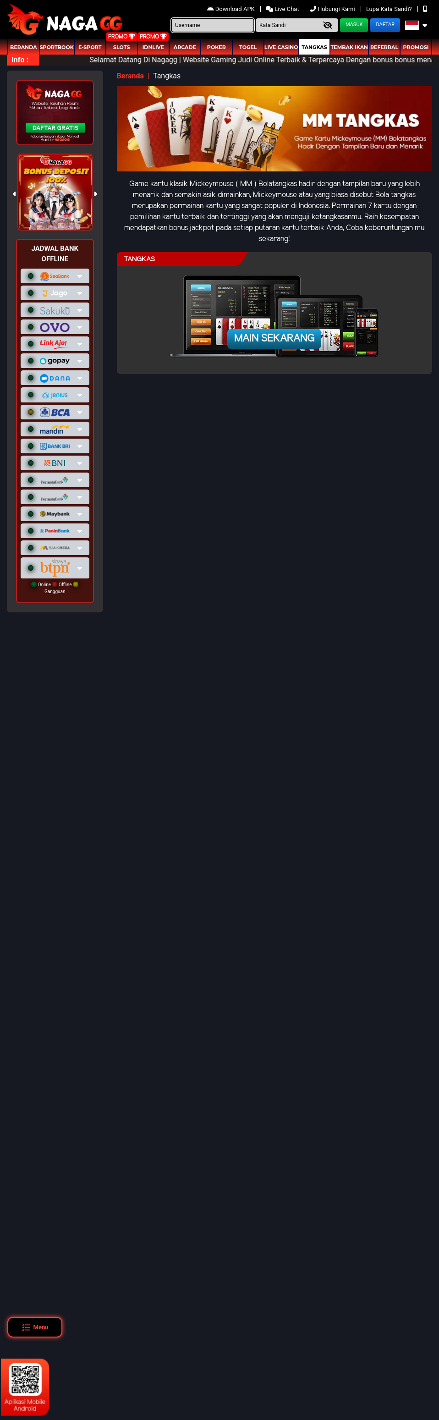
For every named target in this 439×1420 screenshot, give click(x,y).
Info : (19, 59)
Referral (384, 47)
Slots (121, 47)
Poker (216, 47)
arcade (185, 47)
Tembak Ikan (349, 47)
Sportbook (57, 47)
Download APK (231, 9)
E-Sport (89, 47)
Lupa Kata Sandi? (389, 9)
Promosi (416, 47)
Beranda (23, 47)
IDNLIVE (153, 47)
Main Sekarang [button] (274, 339)
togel (248, 47)
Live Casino (281, 47)
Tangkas (314, 47)
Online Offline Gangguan (54, 588)
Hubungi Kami (333, 9)
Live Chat (283, 9)
